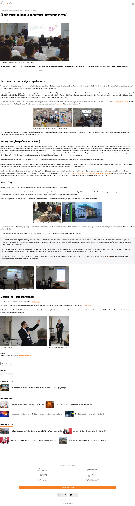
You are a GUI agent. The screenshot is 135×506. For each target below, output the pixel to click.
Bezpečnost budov (9, 10)
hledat (11, 363)
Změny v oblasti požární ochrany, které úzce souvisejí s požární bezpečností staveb (37, 414)
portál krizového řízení (121, 102)
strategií (59, 104)
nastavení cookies (68, 503)
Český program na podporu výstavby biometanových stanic (87, 440)
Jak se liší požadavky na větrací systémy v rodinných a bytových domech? (34, 440)
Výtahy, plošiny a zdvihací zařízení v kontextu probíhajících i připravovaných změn (36, 431)
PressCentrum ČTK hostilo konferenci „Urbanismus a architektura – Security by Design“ (38, 388)
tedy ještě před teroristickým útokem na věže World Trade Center (91, 173)
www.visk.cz (36, 302)
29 (109, 256)
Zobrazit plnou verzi (67, 487)
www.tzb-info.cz (89, 305)
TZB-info (2, 10)
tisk (2, 363)
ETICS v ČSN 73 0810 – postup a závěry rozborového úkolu (74, 405)
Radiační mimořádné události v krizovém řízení (89, 414)
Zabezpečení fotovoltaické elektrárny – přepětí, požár (27, 405)
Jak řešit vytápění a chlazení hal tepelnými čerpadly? (89, 431)
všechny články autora (25, 355)
